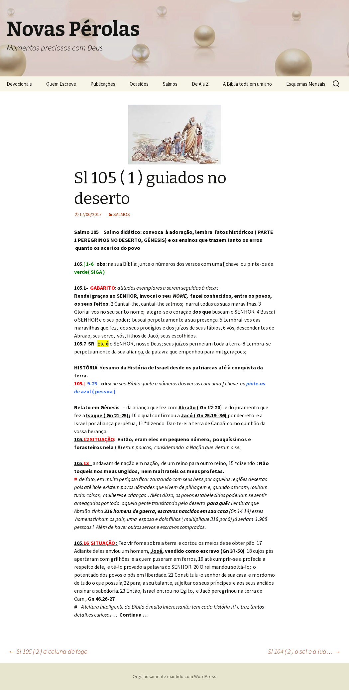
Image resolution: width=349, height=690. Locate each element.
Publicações (102, 84)
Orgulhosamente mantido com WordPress (174, 676)
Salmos (170, 84)
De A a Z (200, 84)
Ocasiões (139, 84)
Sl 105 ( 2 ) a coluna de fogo (47, 651)
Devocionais (19, 84)
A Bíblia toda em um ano (247, 84)
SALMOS (121, 214)
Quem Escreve (61, 84)
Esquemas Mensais (305, 84)
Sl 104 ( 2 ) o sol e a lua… (304, 651)
